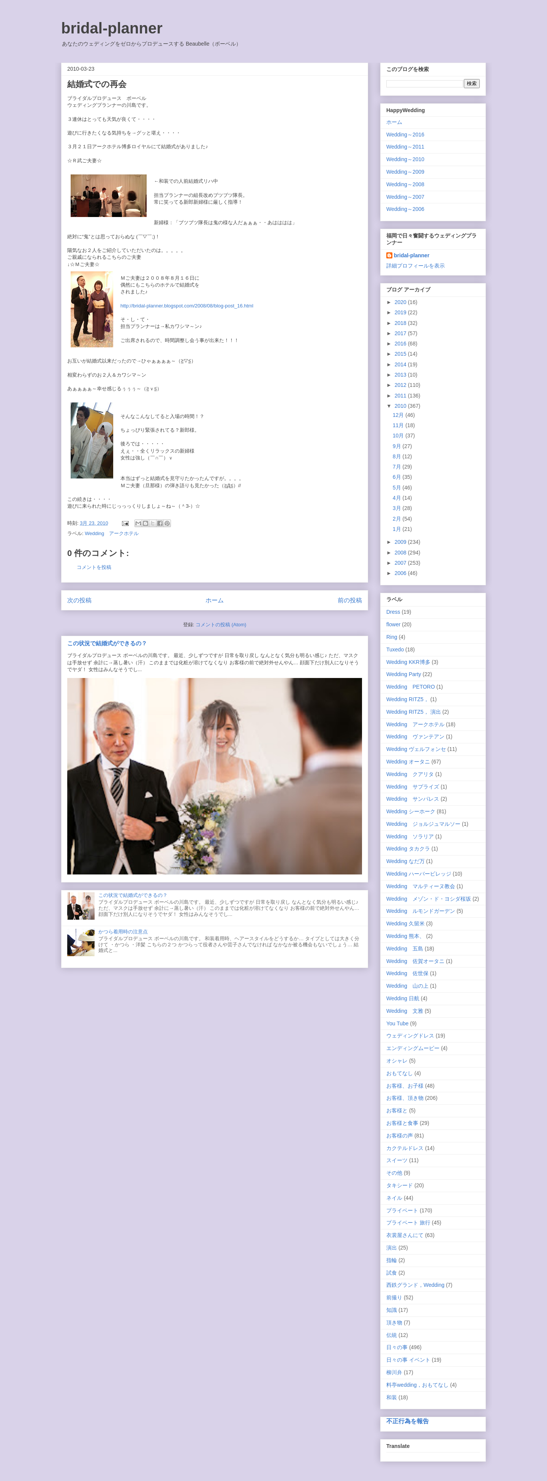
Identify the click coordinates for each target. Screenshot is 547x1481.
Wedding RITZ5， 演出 (413, 712)
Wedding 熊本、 (405, 936)
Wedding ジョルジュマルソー (423, 824)
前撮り (394, 1297)
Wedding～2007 (405, 197)
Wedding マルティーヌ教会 (420, 886)
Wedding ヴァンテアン (415, 736)
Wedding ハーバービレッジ (418, 874)
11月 (399, 425)
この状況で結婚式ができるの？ (107, 643)
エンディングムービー (412, 1048)
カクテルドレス (405, 1148)
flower (393, 624)
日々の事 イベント (408, 1360)
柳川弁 (394, 1372)
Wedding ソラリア (410, 836)
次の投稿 (79, 600)
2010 (401, 406)
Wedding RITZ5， (407, 699)
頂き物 (394, 1322)
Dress (393, 612)
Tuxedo (395, 649)
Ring (391, 637)
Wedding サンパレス (412, 799)
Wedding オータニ (408, 762)
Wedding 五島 (404, 949)
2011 (401, 396)
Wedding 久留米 (405, 923)
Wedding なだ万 (405, 861)
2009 (401, 542)
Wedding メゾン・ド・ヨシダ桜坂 (428, 899)
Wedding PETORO (410, 687)
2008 (401, 553)
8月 (398, 456)
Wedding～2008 (405, 184)
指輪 (391, 1260)
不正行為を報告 (407, 1421)
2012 (401, 385)
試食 (391, 1273)
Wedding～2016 (405, 134)
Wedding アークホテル (112, 533)
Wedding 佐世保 (407, 973)
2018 (401, 323)
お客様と (397, 1110)
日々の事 (397, 1347)
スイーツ (397, 1160)
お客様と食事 (402, 1123)
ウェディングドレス (410, 1036)
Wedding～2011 (405, 147)
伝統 (391, 1335)
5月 (398, 488)
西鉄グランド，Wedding (415, 1285)
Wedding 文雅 (404, 1011)
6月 (398, 477)
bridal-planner (112, 28)
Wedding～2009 (405, 172)
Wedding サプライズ (412, 787)
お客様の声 (399, 1136)
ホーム (215, 600)
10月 (399, 435)
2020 (401, 302)
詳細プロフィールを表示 (415, 266)
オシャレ (397, 1061)
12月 (399, 415)
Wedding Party (403, 674)
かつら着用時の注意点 (123, 932)
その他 (394, 1173)
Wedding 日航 (402, 998)
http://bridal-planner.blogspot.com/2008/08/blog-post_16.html (186, 306)
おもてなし (399, 1073)
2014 (401, 364)
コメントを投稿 (94, 567)
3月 (398, 508)
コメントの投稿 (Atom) (221, 624)
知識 (391, 1310)
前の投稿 (350, 600)
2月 (398, 519)
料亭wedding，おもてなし (417, 1385)
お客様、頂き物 (405, 1098)
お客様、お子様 (405, 1086)
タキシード (399, 1185)
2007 (401, 563)
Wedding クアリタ (410, 774)
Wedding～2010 (405, 159)
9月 (398, 446)
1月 (398, 529)
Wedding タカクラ (408, 849)
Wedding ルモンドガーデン (420, 911)
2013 (401, 375)
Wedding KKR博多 (408, 662)
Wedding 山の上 (407, 986)
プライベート (402, 1210)
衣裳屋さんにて (405, 1235)
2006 (401, 573)
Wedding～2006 (405, 209)
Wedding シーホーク (410, 811)
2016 (401, 344)
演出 (391, 1248)
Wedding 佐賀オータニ (415, 961)
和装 (391, 1397)
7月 (398, 467)
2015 (401, 354)
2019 (401, 312)
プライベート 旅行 (408, 1223)
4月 (398, 498)
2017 (401, 333)
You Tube (397, 1023)
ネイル (394, 1198)
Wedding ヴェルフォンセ (416, 749)
